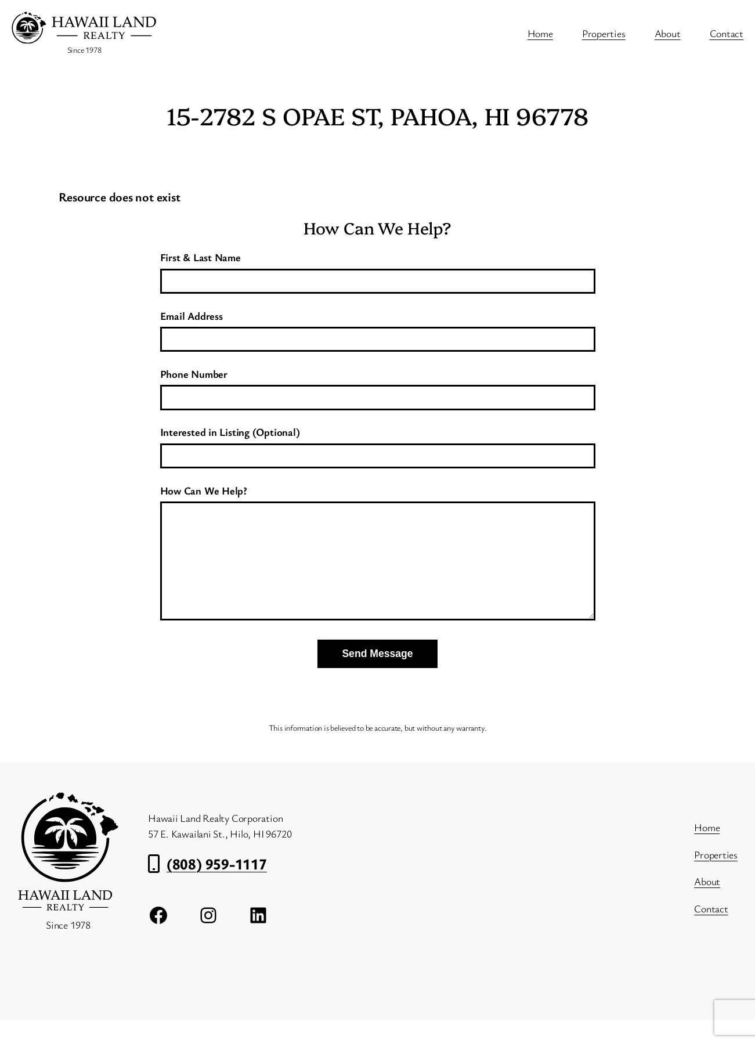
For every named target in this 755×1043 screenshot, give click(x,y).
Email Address (377, 327)
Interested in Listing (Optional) (377, 443)
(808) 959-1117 (217, 886)
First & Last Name (377, 268)
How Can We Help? (377, 566)
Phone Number (377, 385)
